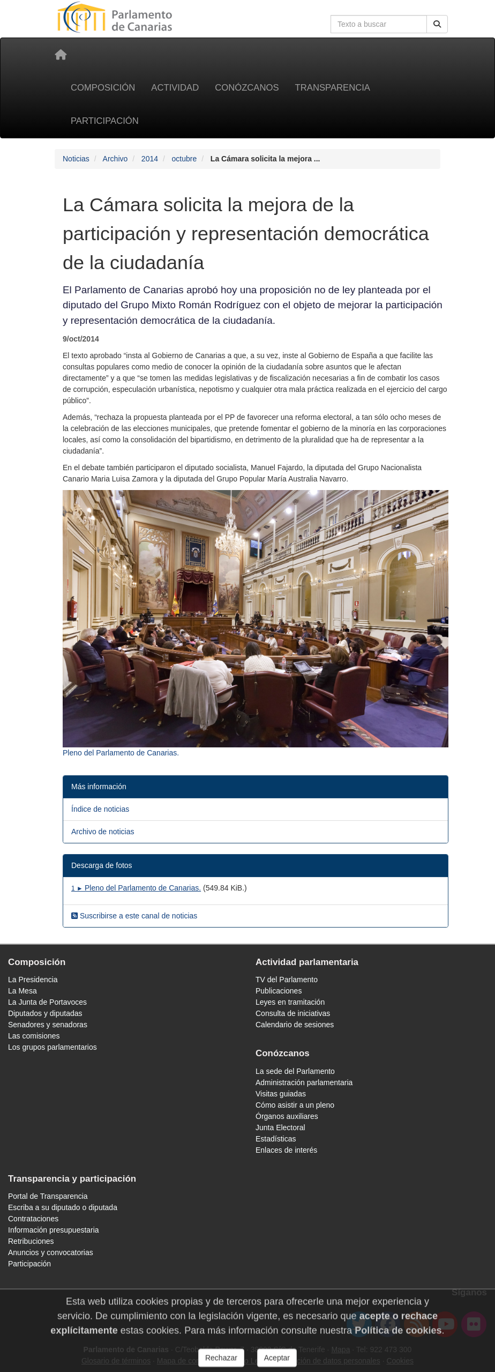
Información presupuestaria (53, 1230)
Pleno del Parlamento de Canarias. (136, 888)
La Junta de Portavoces (47, 1002)
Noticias (76, 158)
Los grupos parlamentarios (52, 1047)
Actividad (175, 88)
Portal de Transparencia (48, 1196)
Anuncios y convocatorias (50, 1252)
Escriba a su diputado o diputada (62, 1207)
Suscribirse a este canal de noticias (134, 915)
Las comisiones (34, 1036)
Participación (105, 121)
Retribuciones (31, 1241)
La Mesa (22, 991)
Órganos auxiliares (287, 1116)
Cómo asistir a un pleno (295, 1105)
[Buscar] (437, 24)
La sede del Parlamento (295, 1071)
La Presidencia (33, 979)
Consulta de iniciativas (293, 1013)
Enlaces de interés (286, 1150)
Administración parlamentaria (304, 1082)
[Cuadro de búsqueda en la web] (379, 24)
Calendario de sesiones (295, 1024)
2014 (149, 158)
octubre (184, 158)
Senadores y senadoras (47, 1024)
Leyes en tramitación (290, 1002)
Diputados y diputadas (45, 1013)
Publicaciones (279, 991)
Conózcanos (247, 88)
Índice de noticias (100, 809)
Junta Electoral (280, 1127)
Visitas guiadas (281, 1093)
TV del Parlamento (287, 979)
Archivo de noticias (102, 831)
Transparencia (332, 88)
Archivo (115, 158)
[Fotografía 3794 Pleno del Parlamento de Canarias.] (255, 624)
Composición (103, 88)
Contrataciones (33, 1218)
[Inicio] (60, 54)
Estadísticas (276, 1138)
